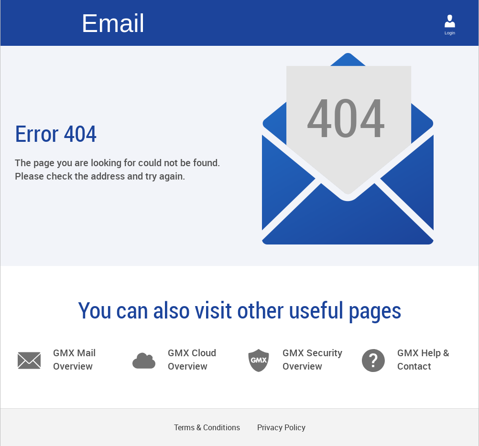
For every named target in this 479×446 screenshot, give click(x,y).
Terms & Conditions (207, 427)
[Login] (449, 21)
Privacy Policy (281, 427)
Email (113, 23)
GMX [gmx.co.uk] (44, 22)
